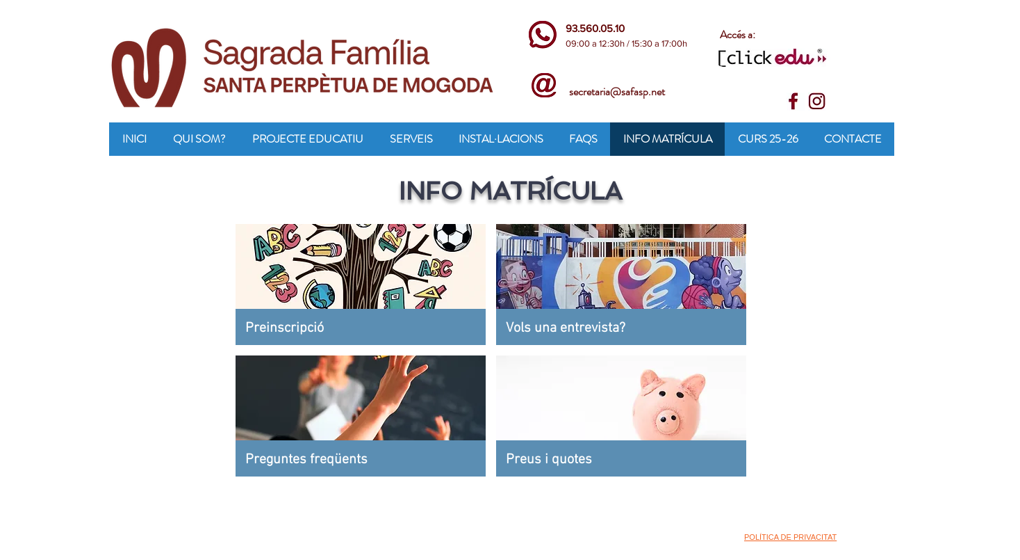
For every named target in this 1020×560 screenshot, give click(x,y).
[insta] (817, 102)
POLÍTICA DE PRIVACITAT (790, 537)
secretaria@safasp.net (617, 91)
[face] (796, 102)
